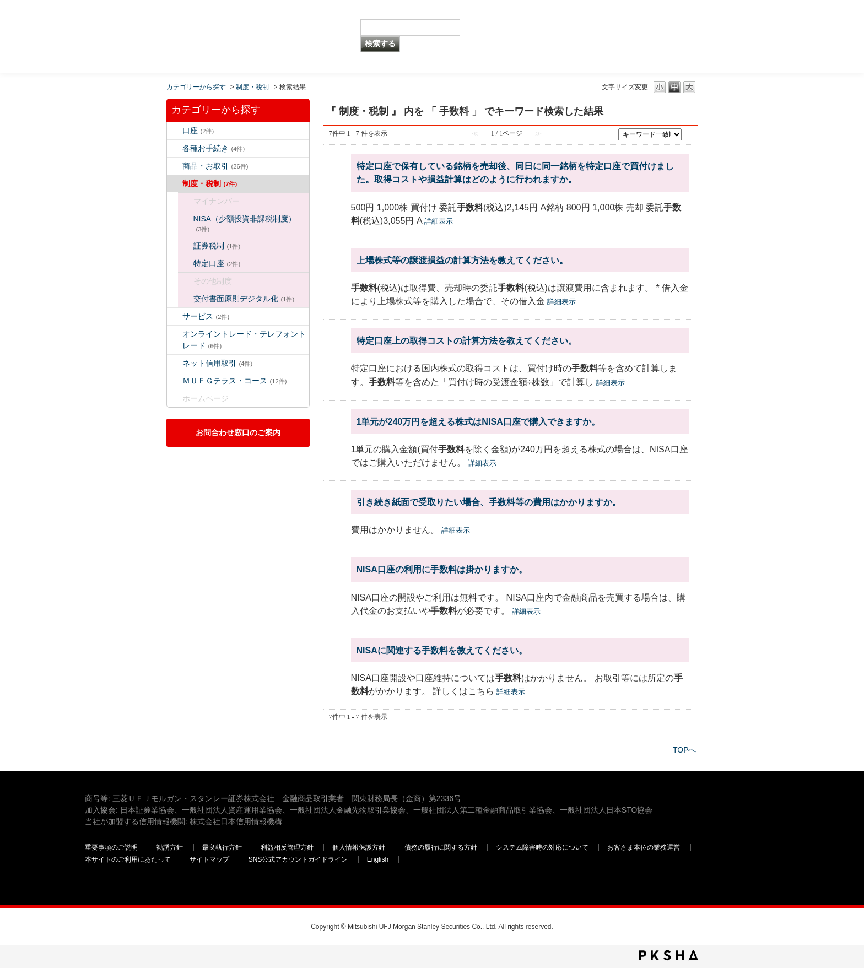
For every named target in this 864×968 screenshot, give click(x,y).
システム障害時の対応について (542, 847)
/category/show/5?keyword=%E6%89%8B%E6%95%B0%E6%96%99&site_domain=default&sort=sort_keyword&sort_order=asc (175, 148)
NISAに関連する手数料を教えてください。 (442, 650)
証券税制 (217, 245)
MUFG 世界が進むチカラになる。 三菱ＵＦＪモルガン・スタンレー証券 (164, 19)
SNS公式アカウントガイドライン (298, 859)
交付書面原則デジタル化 (244, 298)
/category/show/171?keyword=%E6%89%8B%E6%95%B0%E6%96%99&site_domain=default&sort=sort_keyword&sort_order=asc (175, 398)
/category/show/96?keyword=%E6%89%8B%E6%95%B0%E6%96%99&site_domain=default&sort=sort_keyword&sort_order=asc (186, 246)
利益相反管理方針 (287, 847)
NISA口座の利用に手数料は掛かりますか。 (442, 569)
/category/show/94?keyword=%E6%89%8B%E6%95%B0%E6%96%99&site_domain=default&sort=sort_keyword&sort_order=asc (175, 316)
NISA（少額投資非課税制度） (244, 223)
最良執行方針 (222, 847)
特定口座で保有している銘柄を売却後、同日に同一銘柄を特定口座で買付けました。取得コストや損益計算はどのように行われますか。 (515, 172)
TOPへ (684, 749)
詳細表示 (438, 221)
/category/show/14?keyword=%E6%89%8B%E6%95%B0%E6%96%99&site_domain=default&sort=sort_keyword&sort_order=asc (175, 334)
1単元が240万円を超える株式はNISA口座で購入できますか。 (478, 421)
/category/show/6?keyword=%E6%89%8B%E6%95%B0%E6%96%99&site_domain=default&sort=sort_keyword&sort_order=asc (175, 184)
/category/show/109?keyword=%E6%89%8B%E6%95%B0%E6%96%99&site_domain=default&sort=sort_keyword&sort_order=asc (175, 363)
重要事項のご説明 (111, 847)
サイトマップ (209, 859)
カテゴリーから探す (196, 87)
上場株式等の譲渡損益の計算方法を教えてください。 (462, 260)
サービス (206, 316)
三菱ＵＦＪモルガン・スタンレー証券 (664, 35)
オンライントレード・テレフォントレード (244, 339)
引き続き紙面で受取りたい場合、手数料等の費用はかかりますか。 (489, 502)
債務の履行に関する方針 (440, 847)
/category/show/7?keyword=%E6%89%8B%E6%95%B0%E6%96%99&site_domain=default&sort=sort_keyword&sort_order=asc (175, 131)
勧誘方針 (169, 847)
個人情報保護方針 (358, 847)
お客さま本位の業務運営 (643, 847)
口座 (198, 130)
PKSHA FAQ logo (668, 955)
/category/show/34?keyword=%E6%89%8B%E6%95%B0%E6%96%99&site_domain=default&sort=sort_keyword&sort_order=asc (186, 219)
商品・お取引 (215, 165)
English (377, 859)
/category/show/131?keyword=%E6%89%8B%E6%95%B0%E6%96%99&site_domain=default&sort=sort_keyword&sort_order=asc (175, 381)
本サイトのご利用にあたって (128, 859)
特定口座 (217, 263)
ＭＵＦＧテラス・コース (234, 380)
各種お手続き (213, 148)
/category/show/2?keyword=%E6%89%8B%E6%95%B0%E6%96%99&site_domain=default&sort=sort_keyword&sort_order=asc (175, 166)
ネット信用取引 (217, 363)
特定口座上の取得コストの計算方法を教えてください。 (467, 340)
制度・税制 (252, 87)
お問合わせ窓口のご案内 (238, 432)
